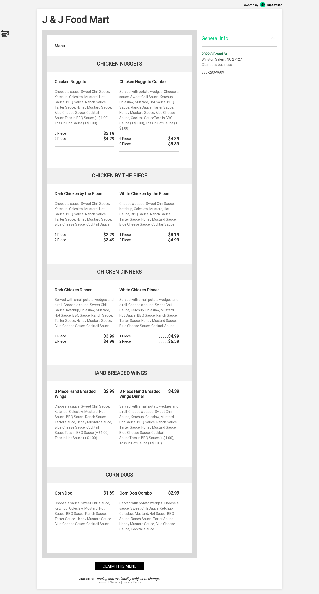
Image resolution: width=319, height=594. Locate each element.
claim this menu (119, 566)
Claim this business (217, 65)
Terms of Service (108, 582)
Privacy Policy (132, 582)
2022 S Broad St (214, 54)
